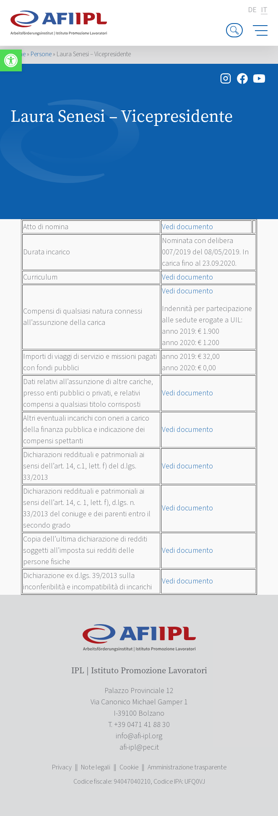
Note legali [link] (95, 767)
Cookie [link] (129, 767)
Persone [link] (41, 54)
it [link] (264, 10)
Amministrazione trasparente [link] (187, 767)
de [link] (252, 10)
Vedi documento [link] (187, 227)
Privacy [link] (62, 767)
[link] (11, 60)
